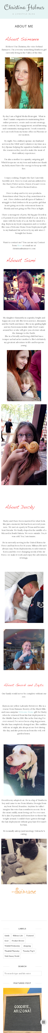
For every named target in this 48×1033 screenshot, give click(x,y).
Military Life (18, 936)
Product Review (18, 941)
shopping (27, 946)
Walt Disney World (12, 956)
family (7, 936)
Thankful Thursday (12, 951)
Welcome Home (26, 712)
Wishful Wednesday (12, 946)
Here (19, 245)
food (6, 941)
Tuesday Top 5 (29, 951)
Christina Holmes (24, 7)
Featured (30, 936)
